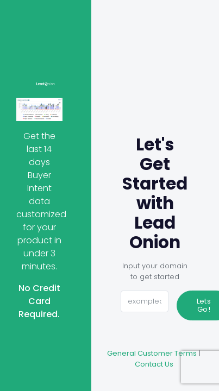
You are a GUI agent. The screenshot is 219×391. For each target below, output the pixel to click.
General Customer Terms (152, 353)
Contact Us (154, 364)
